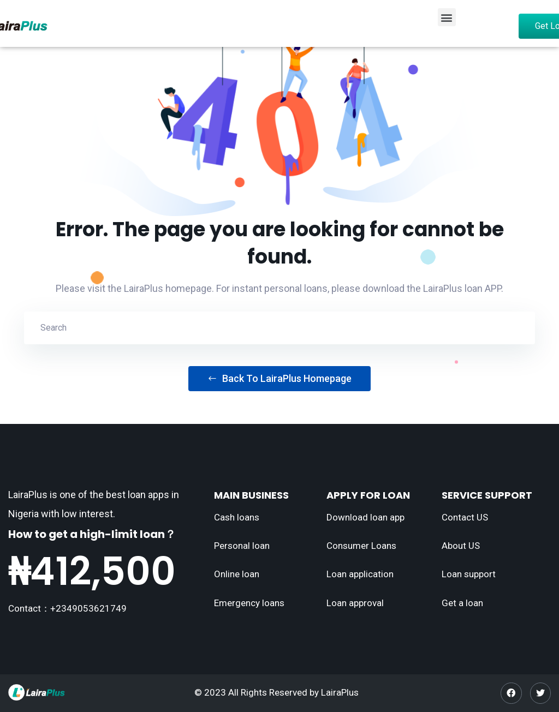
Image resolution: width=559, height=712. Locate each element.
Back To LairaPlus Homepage (279, 378)
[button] (447, 17)
